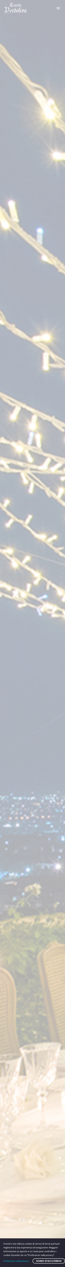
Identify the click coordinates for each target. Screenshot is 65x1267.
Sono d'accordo (49, 1261)
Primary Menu (58, 8)
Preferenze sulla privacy (16, 1261)
